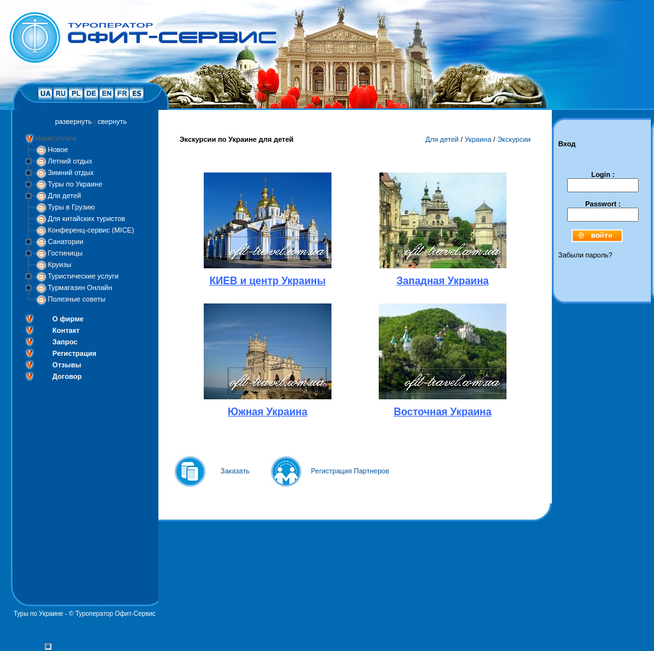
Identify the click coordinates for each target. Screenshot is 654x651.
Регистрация (74, 353)
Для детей (64, 195)
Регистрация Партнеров (350, 471)
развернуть (73, 121)
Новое (58, 149)
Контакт (65, 330)
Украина (477, 139)
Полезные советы (76, 299)
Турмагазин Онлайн (80, 287)
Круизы (60, 264)
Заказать (235, 471)
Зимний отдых (71, 172)
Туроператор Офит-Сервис (115, 613)
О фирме (68, 319)
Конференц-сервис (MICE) (91, 230)
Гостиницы (65, 253)
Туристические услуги (83, 276)
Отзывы (66, 365)
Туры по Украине (75, 184)
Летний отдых (70, 161)
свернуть (112, 121)
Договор (67, 376)
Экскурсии (514, 139)
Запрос (64, 342)
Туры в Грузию (71, 207)
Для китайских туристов (86, 218)
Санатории (66, 241)
